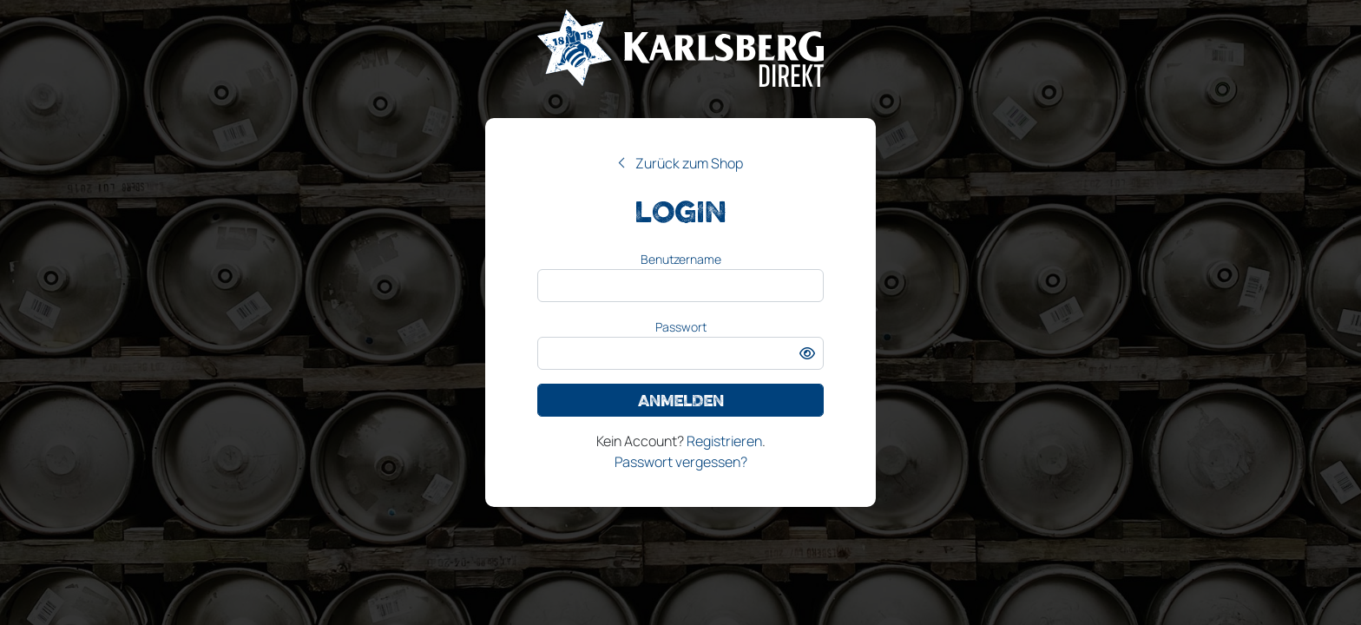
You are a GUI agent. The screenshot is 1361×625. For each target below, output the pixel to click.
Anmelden (681, 400)
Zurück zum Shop (689, 163)
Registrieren (724, 441)
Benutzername (681, 259)
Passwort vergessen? (681, 461)
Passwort (681, 327)
